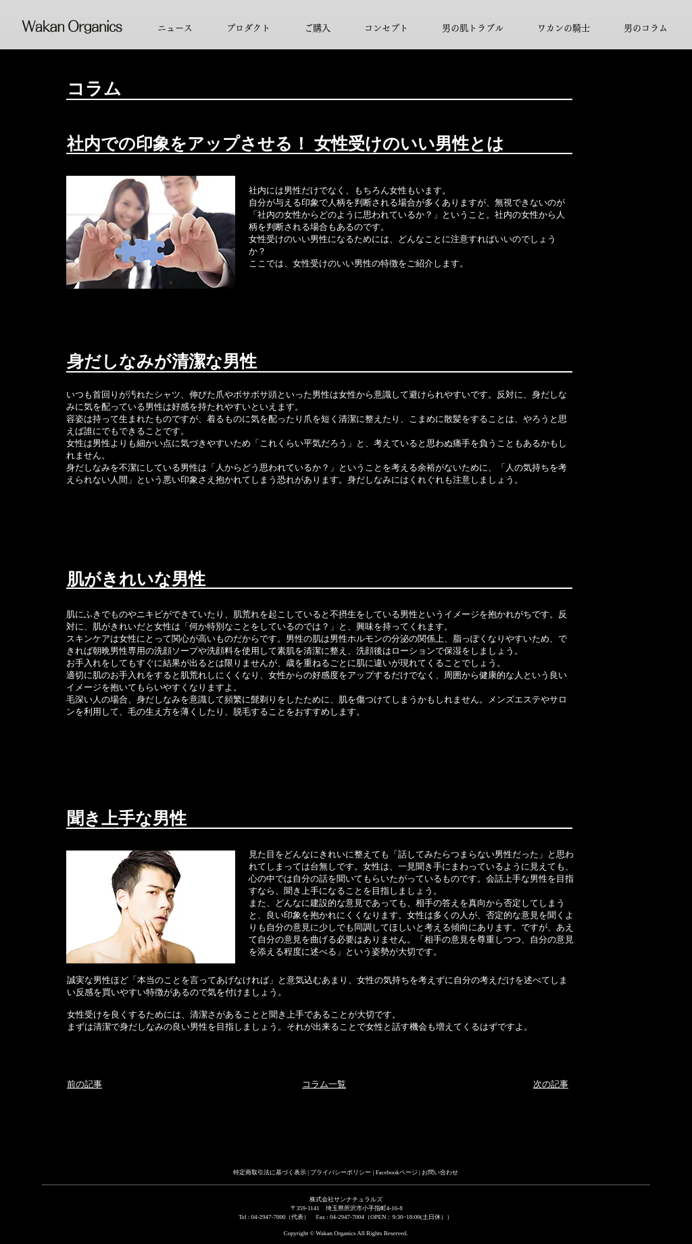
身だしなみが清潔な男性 (162, 361)
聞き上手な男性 (127, 818)
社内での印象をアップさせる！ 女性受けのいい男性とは (285, 143)
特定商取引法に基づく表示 (269, 1172)
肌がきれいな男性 (136, 578)
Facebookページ (397, 1172)
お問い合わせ (440, 1172)
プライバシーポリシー (340, 1172)
